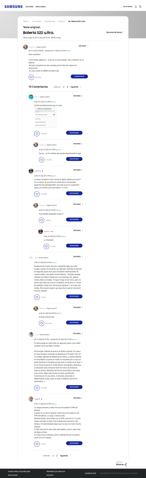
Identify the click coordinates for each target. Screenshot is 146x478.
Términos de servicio (55, 472)
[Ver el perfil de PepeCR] (37, 399)
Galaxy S (68, 51)
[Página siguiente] (75, 87)
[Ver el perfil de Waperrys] (32, 47)
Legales (49, 475)
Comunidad (29, 7)
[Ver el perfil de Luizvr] (37, 335)
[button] (84, 46)
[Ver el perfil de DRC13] (37, 97)
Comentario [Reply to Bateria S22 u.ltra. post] (79, 76)
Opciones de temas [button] (114, 32)
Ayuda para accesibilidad (19, 472)
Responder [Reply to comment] (74, 133)
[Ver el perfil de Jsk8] (36, 258)
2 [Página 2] (67, 87)
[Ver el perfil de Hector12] (38, 171)
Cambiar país (90, 473)
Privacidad (12, 475)
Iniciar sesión (127, 7)
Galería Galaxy (41, 7)
